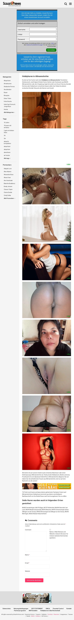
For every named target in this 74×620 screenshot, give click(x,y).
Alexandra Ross (8, 174)
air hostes (7, 155)
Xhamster (56, 614)
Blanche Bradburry (9, 183)
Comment (28, 530)
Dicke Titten (7, 98)
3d (4, 135)
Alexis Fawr (7, 177)
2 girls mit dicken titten (9, 131)
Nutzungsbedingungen (21, 608)
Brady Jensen (8, 186)
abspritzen (7, 146)
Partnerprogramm (20, 610)
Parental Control (58, 608)
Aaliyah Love (8, 168)
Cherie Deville (8, 192)
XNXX (32, 616)
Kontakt (68, 608)
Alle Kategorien (9, 112)
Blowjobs (6, 95)
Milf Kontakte (33, 610)
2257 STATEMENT (37, 608)
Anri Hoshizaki (8, 180)
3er (5, 138)
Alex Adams (7, 171)
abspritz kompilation (7, 142)
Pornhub (50, 614)
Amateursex (7, 83)
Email (27, 563)
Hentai (6, 109)
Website (27, 571)
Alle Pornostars (9, 198)
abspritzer (7, 149)
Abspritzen (7, 80)
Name (27, 555)
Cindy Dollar (7, 195)
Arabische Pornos (9, 86)
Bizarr (6, 92)
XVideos (38, 616)
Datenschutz (7, 608)
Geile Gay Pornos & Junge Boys (9, 105)
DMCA (48, 608)
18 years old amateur (7, 126)
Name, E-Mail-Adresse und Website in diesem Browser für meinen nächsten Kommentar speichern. (59, 535)
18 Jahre (6, 122)
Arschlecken (7, 89)
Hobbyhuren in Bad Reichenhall (50, 610)
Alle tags (7, 158)
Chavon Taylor (8, 189)
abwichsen (7, 152)
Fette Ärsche (8, 101)
